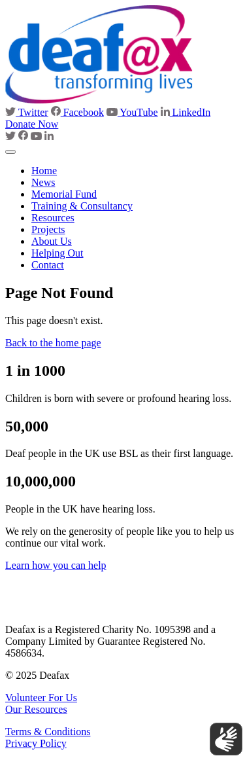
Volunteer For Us (41, 697)
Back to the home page (53, 342)
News (43, 182)
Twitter (26, 112)
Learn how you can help (55, 565)
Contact (47, 264)
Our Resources (36, 709)
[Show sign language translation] (226, 739)
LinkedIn (186, 112)
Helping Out (57, 253)
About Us (51, 241)
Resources (52, 217)
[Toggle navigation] (10, 152)
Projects (48, 229)
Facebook (77, 112)
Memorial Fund (64, 194)
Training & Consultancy (82, 205)
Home (44, 170)
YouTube (132, 112)
